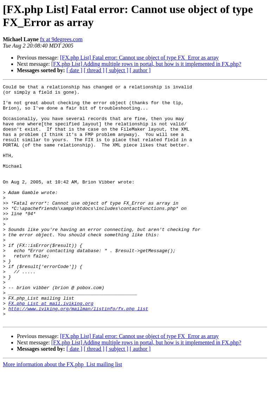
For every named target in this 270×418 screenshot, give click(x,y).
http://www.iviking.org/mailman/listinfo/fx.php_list (78, 354)
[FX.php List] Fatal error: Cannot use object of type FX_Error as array (139, 58)
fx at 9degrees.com (61, 39)
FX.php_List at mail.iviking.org (51, 347)
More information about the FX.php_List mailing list (62, 412)
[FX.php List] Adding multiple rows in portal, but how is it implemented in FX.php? (146, 64)
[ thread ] (94, 70)
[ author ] (140, 70)
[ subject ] (117, 70)
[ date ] (74, 70)
